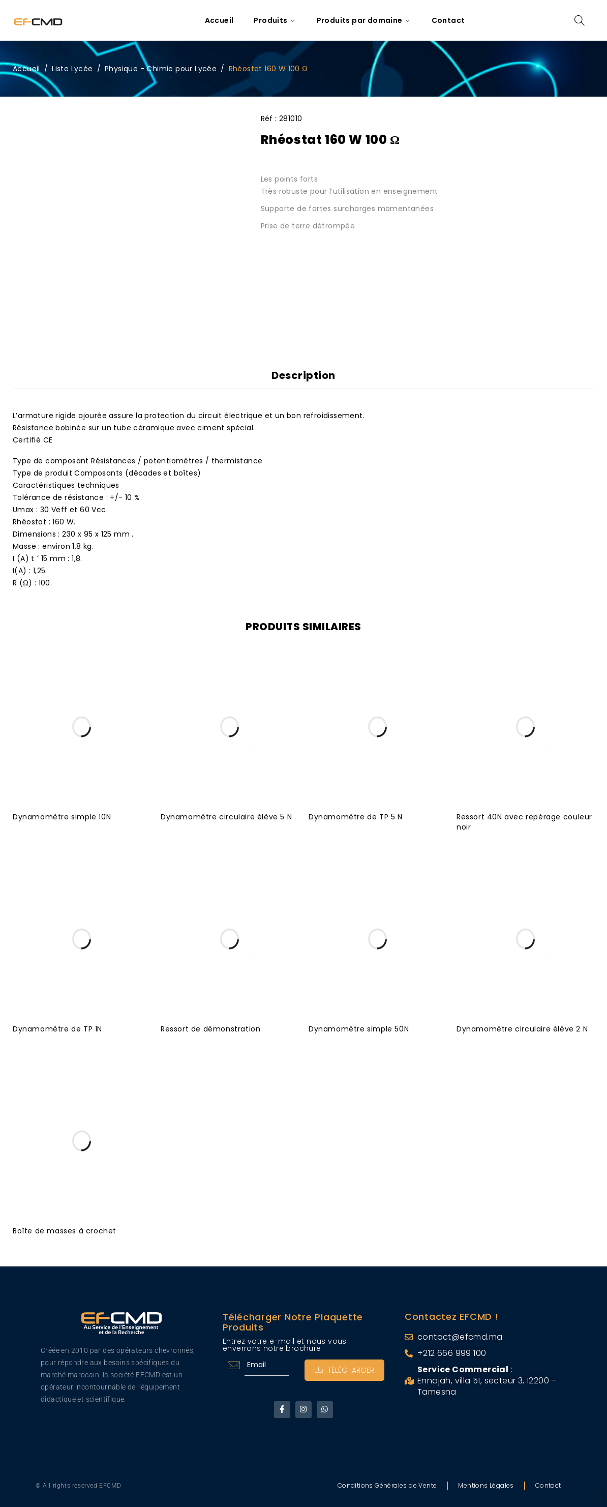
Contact (548, 1485)
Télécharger (344, 1370)
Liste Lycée (72, 69)
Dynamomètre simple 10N (62, 817)
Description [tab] (303, 375)
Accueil (26, 69)
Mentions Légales (485, 1485)
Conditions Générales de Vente (387, 1485)
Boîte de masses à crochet (64, 1231)
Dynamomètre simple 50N (359, 1029)
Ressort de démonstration (210, 1029)
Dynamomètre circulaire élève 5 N (226, 817)
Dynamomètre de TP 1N (57, 1029)
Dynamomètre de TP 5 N (356, 817)
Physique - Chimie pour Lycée (161, 69)
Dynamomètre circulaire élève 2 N (522, 1029)
